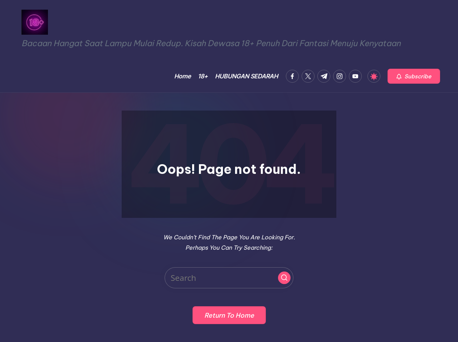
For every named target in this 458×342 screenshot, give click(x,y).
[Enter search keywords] (229, 277)
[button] (414, 76)
